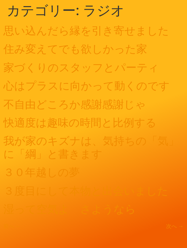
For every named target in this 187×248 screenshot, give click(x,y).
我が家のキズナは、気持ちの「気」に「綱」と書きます (91, 147)
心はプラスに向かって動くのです (86, 85)
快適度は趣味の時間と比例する (80, 122)
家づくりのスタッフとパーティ (81, 67)
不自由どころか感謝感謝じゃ (74, 104)
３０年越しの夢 (41, 172)
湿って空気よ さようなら (69, 209)
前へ (12, 226)
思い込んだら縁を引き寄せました (86, 30)
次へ (175, 226)
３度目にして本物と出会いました (85, 190)
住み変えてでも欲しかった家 (75, 49)
